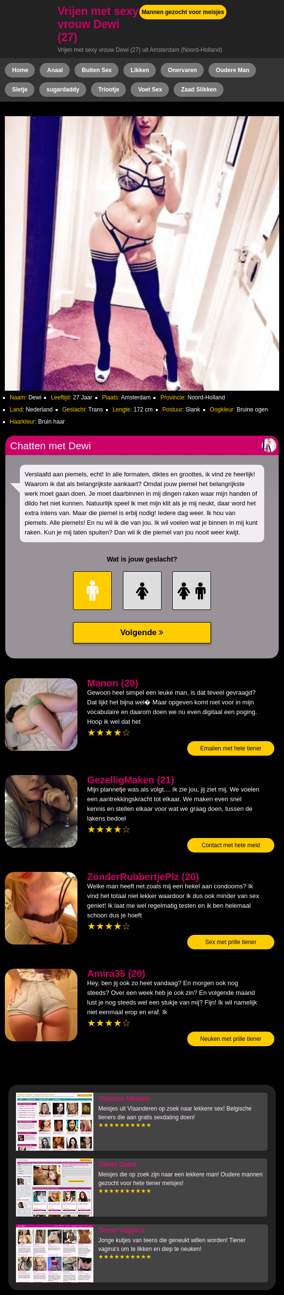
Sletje (20, 89)
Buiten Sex (97, 70)
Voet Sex (150, 89)
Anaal (55, 70)
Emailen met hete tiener (231, 748)
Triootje (108, 89)
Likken (140, 70)
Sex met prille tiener (230, 942)
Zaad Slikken (198, 89)
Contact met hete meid (231, 845)
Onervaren (182, 70)
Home (20, 70)
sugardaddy (62, 89)
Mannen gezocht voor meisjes (183, 12)
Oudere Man (232, 70)
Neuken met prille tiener (231, 1039)
